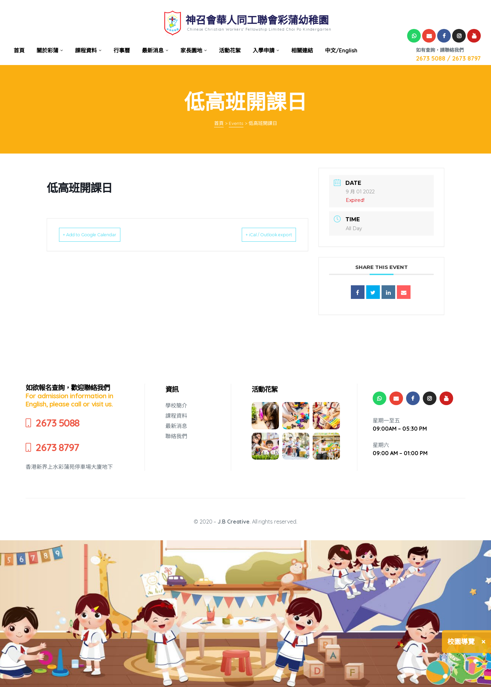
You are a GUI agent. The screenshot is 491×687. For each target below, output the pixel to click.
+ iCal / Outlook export (259, 234)
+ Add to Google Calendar (100, 234)
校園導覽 (461, 641)
